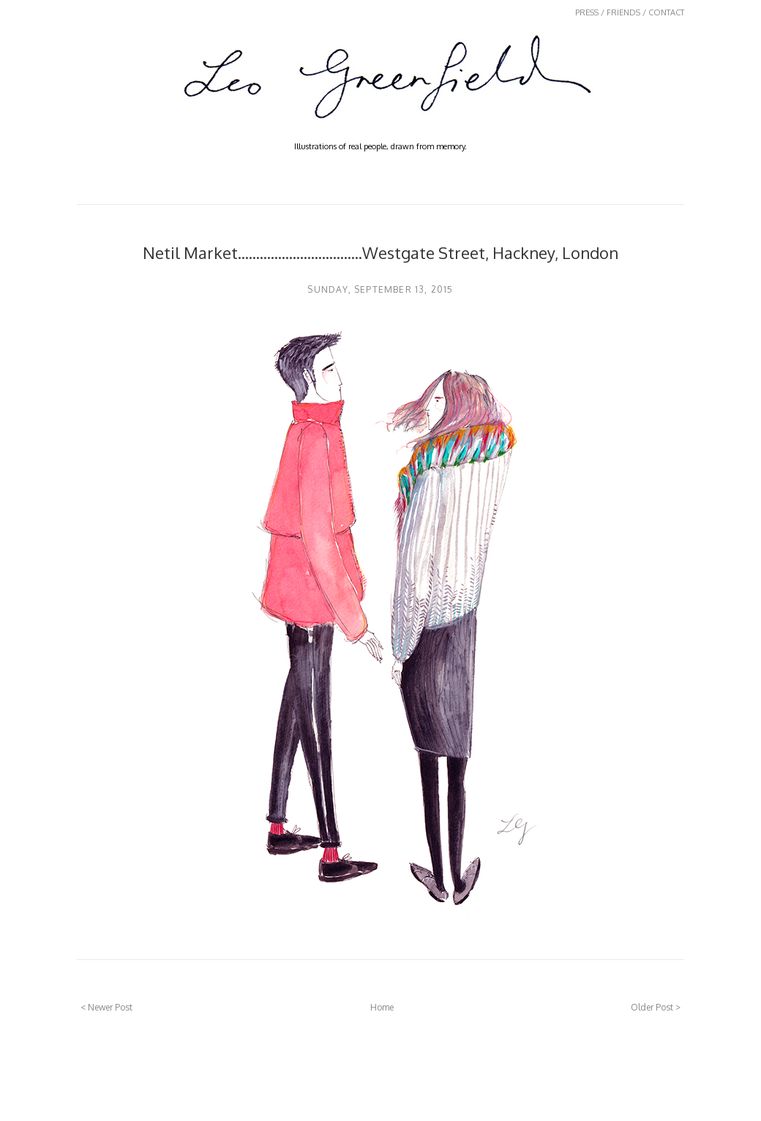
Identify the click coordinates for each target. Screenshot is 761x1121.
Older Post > (656, 1007)
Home (382, 1007)
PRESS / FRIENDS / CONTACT (629, 12)
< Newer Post (106, 1007)
